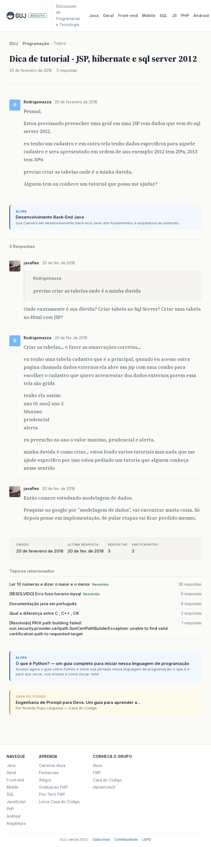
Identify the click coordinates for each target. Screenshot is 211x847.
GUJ (13, 43)
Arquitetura (16, 823)
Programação (36, 43)
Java (94, 15)
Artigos (45, 780)
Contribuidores (126, 840)
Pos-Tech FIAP (52, 794)
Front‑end (128, 15)
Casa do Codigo (107, 780)
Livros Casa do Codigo (59, 802)
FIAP (97, 772)
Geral (108, 15)
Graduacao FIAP (53, 787)
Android (201, 15)
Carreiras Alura (52, 765)
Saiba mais (101, 840)
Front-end (15, 780)
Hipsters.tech (104, 787)
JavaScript (16, 802)
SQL (163, 15)
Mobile (148, 15)
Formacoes (49, 772)
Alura (97, 765)
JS (174, 15)
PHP (185, 15)
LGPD (146, 840)
